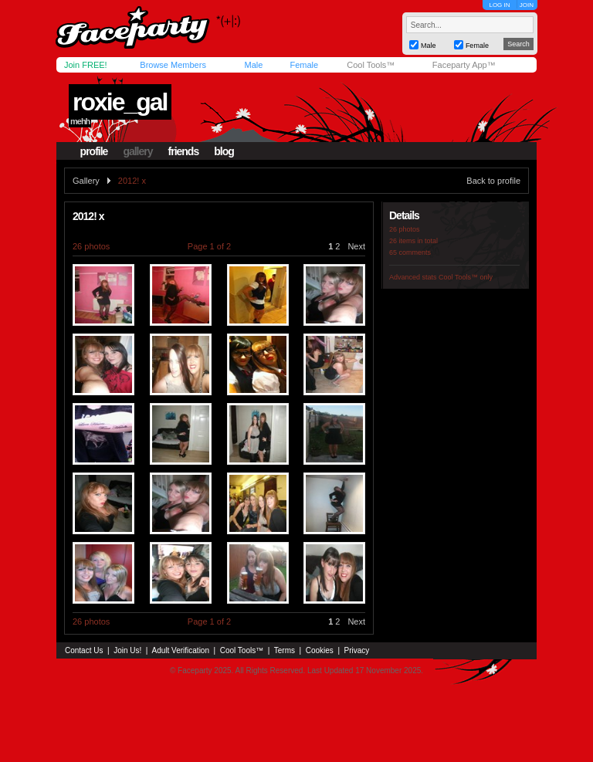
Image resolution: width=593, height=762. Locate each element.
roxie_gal (120, 102)
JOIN (527, 5)
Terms (284, 650)
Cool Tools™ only (466, 277)
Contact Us (84, 650)
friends (183, 151)
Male (253, 64)
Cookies (320, 650)
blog (224, 151)
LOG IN (499, 5)
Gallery (86, 180)
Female (304, 64)
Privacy (357, 650)
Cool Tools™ (371, 64)
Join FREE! (85, 64)
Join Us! (127, 650)
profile (94, 151)
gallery (137, 151)
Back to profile (493, 180)
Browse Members (173, 64)
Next (356, 246)
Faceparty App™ (464, 64)
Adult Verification (180, 650)
